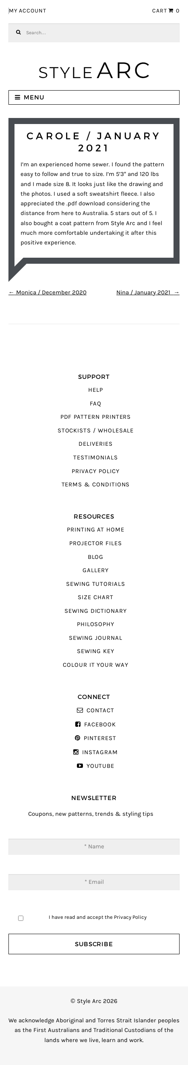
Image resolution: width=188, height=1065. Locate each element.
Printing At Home (95, 529)
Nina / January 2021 (148, 292)
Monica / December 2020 (47, 292)
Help (95, 390)
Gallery (96, 570)
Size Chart (95, 597)
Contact (100, 710)
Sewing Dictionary (95, 611)
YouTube (101, 766)
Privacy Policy (95, 471)
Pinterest (100, 738)
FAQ (95, 403)
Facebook (100, 724)
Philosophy (95, 624)
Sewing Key (95, 651)
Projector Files (95, 543)
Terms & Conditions (96, 484)
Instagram (100, 752)
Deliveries (95, 443)
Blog (96, 557)
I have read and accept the (98, 917)
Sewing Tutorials (95, 584)
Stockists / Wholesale (96, 430)
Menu (34, 97)
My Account (27, 11)
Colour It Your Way (95, 665)
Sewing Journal (95, 638)
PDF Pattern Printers (95, 417)
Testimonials (95, 457)
